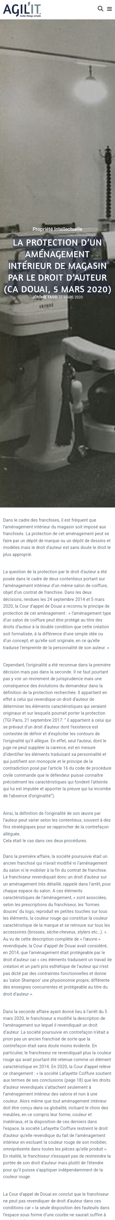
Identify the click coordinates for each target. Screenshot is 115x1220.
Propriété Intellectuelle (57, 229)
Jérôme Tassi (45, 297)
